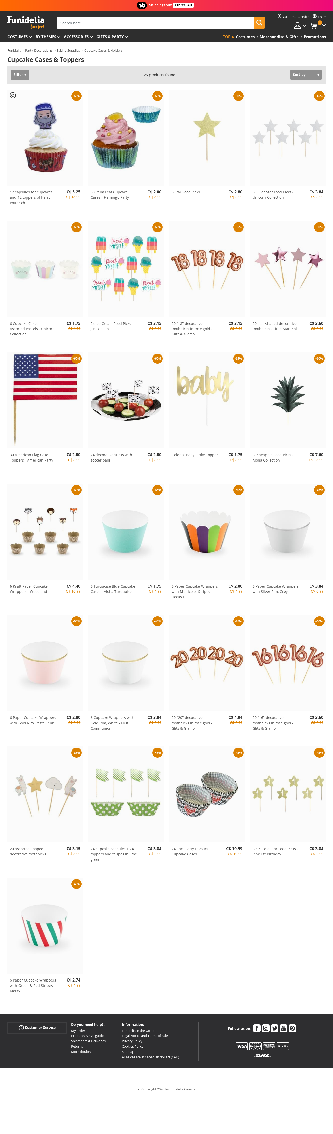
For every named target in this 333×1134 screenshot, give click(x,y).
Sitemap (128, 1051)
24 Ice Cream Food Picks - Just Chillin (112, 326)
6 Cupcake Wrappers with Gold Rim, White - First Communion (112, 723)
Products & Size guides (88, 1035)
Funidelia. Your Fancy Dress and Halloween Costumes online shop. (25, 22)
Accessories (76, 36)
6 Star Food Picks (186, 192)
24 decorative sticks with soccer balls (111, 457)
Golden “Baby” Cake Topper (195, 454)
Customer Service (37, 1027)
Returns (77, 1046)
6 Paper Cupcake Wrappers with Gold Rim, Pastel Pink (33, 720)
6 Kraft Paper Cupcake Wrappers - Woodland (29, 589)
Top (226, 36)
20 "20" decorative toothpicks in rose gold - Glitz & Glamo (192, 723)
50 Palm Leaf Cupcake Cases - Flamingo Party (110, 195)
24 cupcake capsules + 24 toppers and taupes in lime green (114, 854)
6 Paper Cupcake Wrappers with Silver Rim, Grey (276, 589)
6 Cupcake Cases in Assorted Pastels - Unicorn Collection (32, 328)
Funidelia (14, 50)
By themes (46, 36)
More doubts (81, 1051)
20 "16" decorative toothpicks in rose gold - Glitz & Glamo (273, 723)
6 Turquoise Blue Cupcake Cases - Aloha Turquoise (113, 589)
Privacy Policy (132, 1041)
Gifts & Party (110, 36)
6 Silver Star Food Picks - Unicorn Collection (273, 195)
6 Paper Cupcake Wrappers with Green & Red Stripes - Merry (33, 985)
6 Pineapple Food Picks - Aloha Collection (273, 457)
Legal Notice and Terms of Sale (145, 1035)
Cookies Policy (132, 1046)
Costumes (17, 36)
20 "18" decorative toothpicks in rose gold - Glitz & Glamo (192, 328)
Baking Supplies (68, 50)
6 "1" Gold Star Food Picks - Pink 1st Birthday (275, 851)
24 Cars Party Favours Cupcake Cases (190, 851)
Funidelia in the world (138, 1030)
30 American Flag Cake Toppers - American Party (31, 457)
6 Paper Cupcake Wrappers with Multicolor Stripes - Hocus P (195, 591)
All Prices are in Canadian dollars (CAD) (150, 1057)
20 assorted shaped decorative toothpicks (28, 851)
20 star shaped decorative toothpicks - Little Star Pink (275, 326)
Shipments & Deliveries (88, 1041)
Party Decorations (38, 50)
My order (78, 1030)
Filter (18, 74)
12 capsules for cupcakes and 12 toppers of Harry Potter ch (31, 197)
